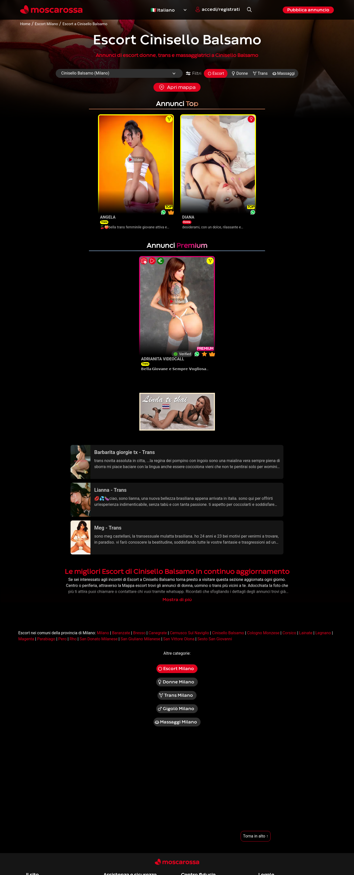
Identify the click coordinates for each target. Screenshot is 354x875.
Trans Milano (175, 695)
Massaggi (283, 73)
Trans (260, 73)
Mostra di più (177, 599)
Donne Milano (176, 682)
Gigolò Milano (176, 708)
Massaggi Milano (175, 722)
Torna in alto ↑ (255, 836)
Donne (239, 73)
